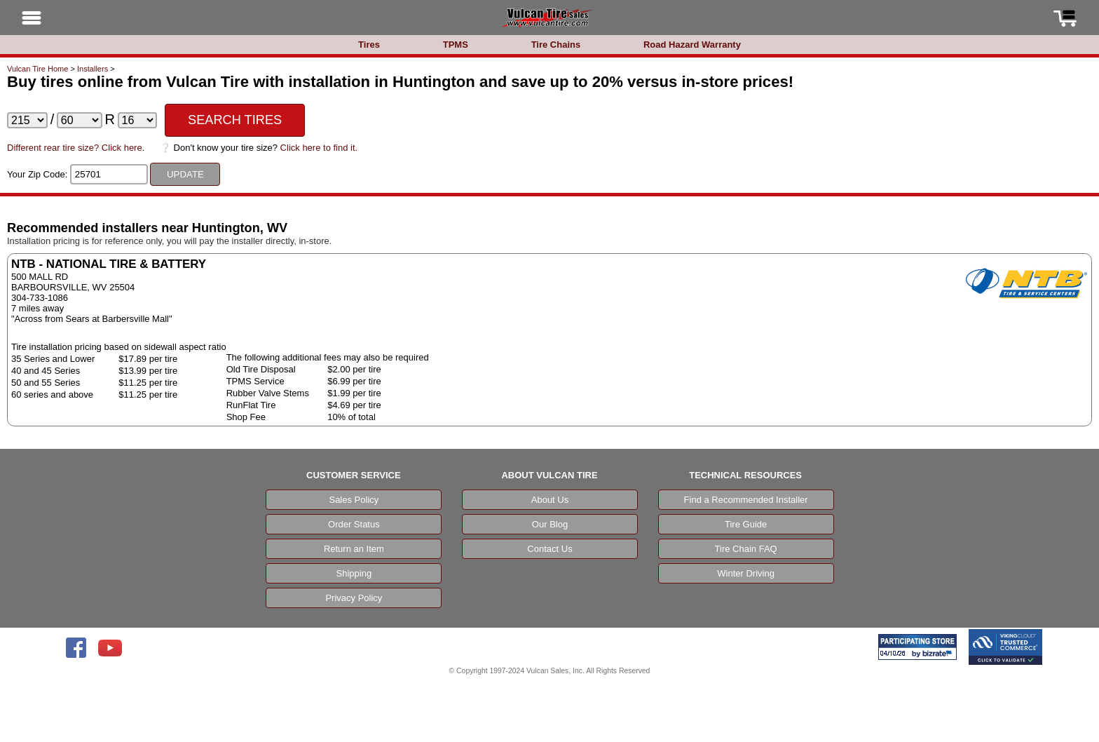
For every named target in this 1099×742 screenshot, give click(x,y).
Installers (92, 69)
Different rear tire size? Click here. (75, 147)
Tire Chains (556, 44)
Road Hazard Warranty (692, 44)
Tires (369, 44)
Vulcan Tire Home (37, 69)
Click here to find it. (319, 147)
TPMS (455, 44)
